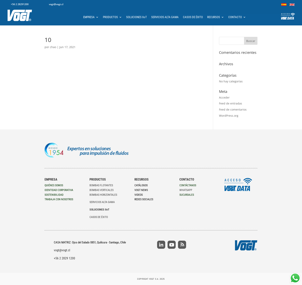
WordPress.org (228, 115)
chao (53, 47)
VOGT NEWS (141, 190)
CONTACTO (235, 17)
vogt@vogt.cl (62, 250)
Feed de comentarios (233, 109)
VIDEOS (138, 194)
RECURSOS (213, 17)
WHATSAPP (185, 190)
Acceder (224, 97)
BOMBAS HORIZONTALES (103, 194)
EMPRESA (89, 17)
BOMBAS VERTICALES (101, 190)
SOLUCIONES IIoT (136, 17)
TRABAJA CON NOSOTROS (59, 199)
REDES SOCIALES (143, 199)
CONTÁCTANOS (187, 185)
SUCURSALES (186, 194)
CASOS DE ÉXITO (193, 17)
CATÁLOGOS (141, 185)
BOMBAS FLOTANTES (101, 185)
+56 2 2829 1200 (64, 258)
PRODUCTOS (110, 17)
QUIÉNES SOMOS (54, 185)
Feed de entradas (230, 103)
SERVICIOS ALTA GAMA (165, 17)
